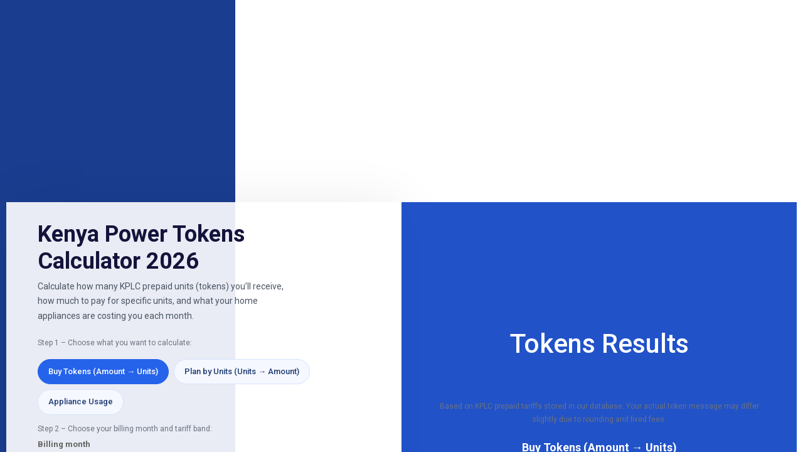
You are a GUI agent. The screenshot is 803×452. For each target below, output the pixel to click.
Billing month (64, 444)
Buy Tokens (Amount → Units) (103, 371)
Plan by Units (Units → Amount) (241, 371)
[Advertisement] (401, 102)
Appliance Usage (80, 401)
